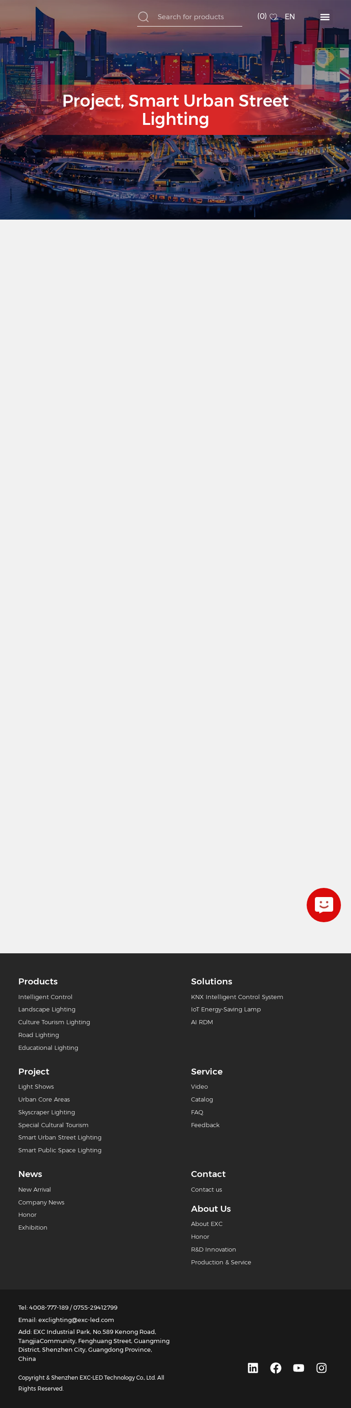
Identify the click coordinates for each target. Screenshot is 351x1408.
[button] (325, 17)
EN (290, 16)
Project (91, 101)
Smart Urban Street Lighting (208, 110)
